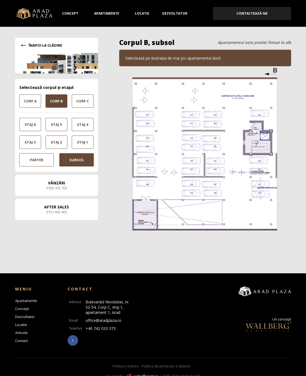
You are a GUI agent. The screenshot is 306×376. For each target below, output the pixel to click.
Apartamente (106, 13)
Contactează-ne (252, 13)
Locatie (142, 13)
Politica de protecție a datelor (166, 366)
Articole (21, 332)
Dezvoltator (174, 13)
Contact (21, 340)
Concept (70, 13)
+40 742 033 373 (101, 328)
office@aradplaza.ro (103, 320)
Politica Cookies (126, 366)
